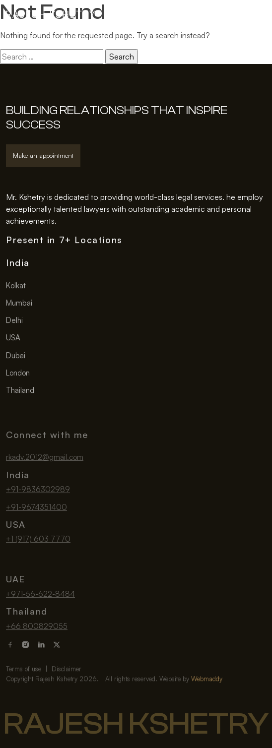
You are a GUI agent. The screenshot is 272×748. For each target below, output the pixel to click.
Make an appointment (43, 155)
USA (13, 338)
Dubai (15, 356)
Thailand (20, 391)
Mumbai (19, 303)
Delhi (14, 320)
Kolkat (16, 286)
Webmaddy (206, 689)
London (18, 373)
